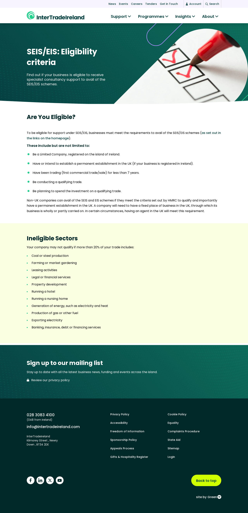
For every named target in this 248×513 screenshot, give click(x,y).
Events (123, 4)
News (112, 4)
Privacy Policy (119, 414)
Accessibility (119, 423)
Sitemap (173, 448)
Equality (173, 423)
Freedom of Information (127, 431)
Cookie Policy (177, 414)
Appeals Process (122, 448)
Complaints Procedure (184, 431)
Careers (136, 4)
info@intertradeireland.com (53, 426)
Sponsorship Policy (123, 440)
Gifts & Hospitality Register (129, 457)
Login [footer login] (171, 457)
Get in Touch (169, 4)
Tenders (151, 4)
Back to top (206, 480)
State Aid (174, 440)
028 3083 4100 (41, 415)
